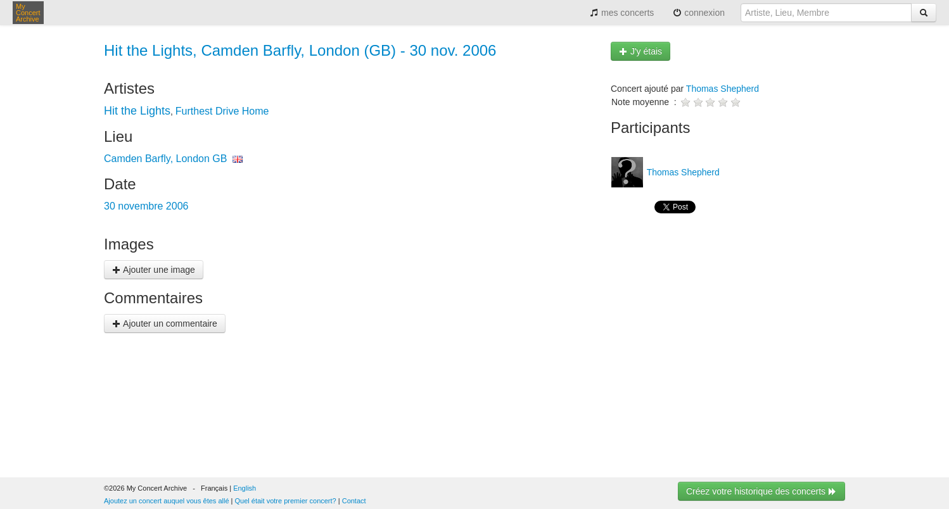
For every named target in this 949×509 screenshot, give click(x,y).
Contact (354, 501)
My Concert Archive (28, 13)
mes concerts (622, 13)
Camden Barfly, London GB (165, 158)
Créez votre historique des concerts (761, 491)
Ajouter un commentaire (164, 323)
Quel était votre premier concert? (285, 501)
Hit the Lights (137, 110)
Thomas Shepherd (722, 89)
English (244, 488)
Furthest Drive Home (222, 111)
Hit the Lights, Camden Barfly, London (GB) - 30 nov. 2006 (300, 50)
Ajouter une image (153, 270)
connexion (699, 13)
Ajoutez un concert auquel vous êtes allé (166, 501)
